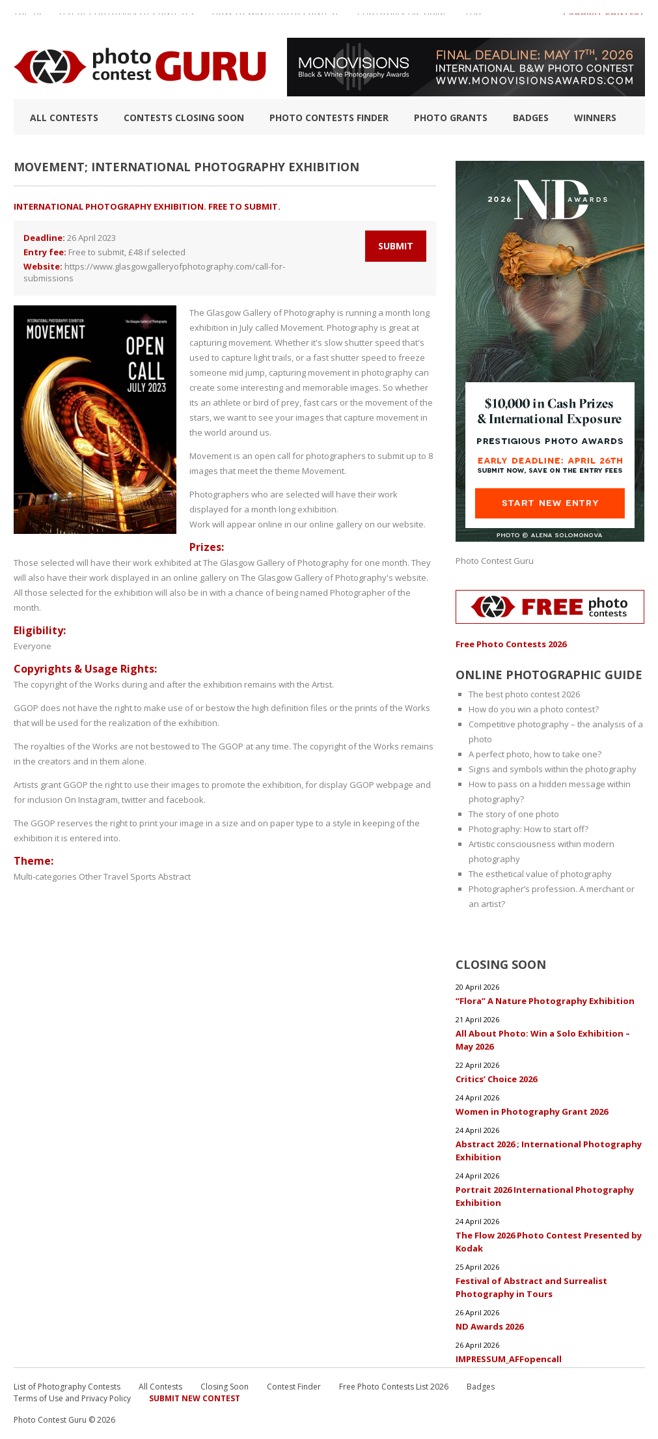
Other (90, 876)
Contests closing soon (184, 117)
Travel (115, 876)
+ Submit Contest (603, 19)
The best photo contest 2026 (524, 694)
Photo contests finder (329, 117)
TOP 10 (27, 19)
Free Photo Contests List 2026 (393, 1386)
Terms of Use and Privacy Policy (72, 1398)
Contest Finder (294, 1386)
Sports (143, 876)
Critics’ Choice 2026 (496, 1079)
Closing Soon (224, 1386)
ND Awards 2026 (489, 1326)
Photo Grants (450, 117)
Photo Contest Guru (495, 560)
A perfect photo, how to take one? (535, 754)
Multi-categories (45, 876)
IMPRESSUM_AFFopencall (509, 1359)
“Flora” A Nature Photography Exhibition (545, 1001)
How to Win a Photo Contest (275, 19)
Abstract (174, 876)
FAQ (474, 19)
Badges (531, 117)
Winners (595, 117)
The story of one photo (514, 814)
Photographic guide (402, 19)
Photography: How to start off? (528, 829)
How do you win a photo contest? (534, 709)
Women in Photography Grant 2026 (532, 1111)
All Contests (64, 117)
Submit (395, 246)
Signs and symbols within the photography (553, 769)
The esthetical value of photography (540, 874)
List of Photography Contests (126, 19)
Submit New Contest (194, 1398)
